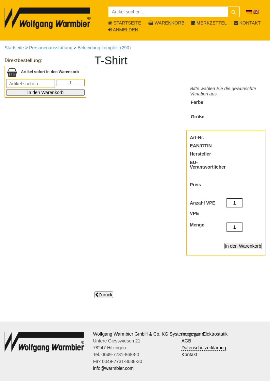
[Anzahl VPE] (235, 202)
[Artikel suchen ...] (174, 11)
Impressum (192, 334)
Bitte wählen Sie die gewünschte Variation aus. (223, 91)
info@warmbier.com (113, 368)
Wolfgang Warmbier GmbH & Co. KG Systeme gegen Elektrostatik (160, 334)
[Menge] (235, 227)
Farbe (197, 102)
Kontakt (189, 354)
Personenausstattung (50, 47)
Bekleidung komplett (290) (104, 47)
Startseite (14, 47)
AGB (186, 340)
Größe (197, 116)
